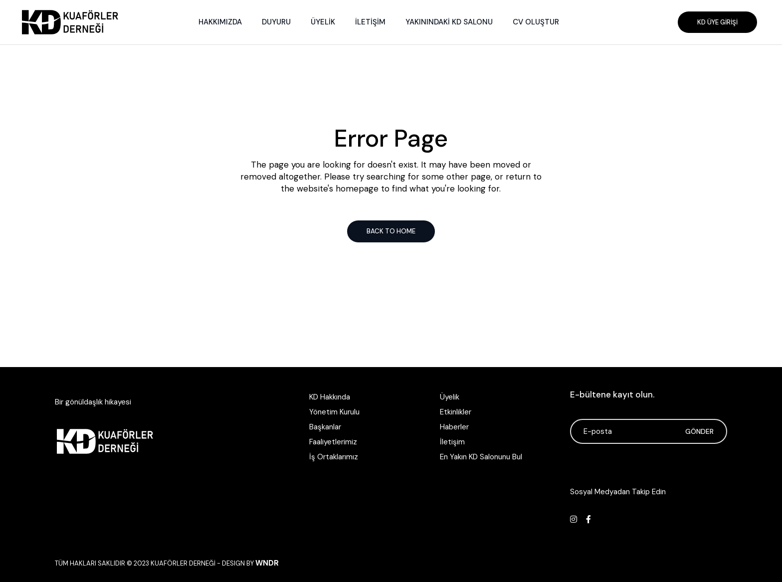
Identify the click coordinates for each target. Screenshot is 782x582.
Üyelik (449, 397)
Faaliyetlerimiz (333, 442)
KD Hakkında (329, 397)
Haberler (454, 427)
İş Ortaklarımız (333, 457)
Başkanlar (325, 427)
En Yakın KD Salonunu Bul (481, 457)
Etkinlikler (455, 412)
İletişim (452, 442)
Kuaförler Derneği (183, 563)
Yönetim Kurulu (334, 412)
